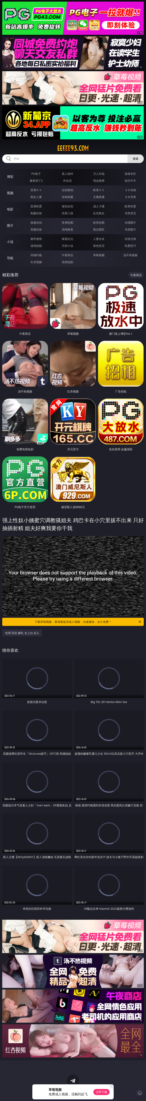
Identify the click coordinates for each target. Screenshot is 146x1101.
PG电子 (36, 174)
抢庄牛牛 (130, 181)
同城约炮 (36, 255)
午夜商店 (67, 255)
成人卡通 (99, 206)
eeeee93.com (73, 148)
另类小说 (67, 246)
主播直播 (99, 197)
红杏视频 (36, 262)
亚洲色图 (67, 222)
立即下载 (101, 1092)
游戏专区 (130, 174)
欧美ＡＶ (99, 190)
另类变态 (130, 213)
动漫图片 (130, 222)
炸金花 (67, 181)
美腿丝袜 (36, 229)
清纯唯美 (67, 229)
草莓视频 (99, 255)
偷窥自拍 (36, 222)
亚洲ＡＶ (36, 190)
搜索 (135, 159)
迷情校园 (36, 246)
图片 (10, 225)
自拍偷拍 (67, 190)
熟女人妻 (36, 197)
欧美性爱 (130, 206)
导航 (10, 258)
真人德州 (67, 174)
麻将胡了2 (36, 181)
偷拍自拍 (67, 206)
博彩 (10, 176)
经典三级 (67, 213)
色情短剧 (67, 262)
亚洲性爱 (36, 206)
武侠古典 (130, 239)
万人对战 (99, 174)
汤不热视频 (130, 255)
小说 (10, 241)
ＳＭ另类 (130, 197)
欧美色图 (99, 222)
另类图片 (130, 229)
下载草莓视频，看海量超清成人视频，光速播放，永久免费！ (88, 621)
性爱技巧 (130, 246)
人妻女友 (99, 239)
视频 (10, 193)
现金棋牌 (99, 181)
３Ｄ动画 (130, 190)
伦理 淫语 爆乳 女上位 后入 (22, 633)
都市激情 (36, 239)
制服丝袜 (36, 213)
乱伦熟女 (99, 213)
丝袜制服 (67, 197)
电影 (10, 209)
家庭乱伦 (67, 239)
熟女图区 (99, 229)
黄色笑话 (99, 246)
